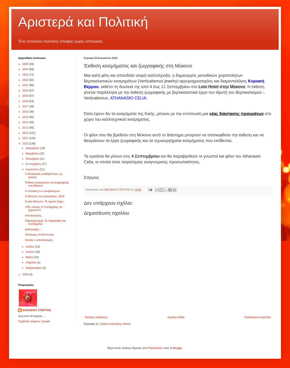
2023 (25, 74)
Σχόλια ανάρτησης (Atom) (115, 323)
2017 (25, 106)
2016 (25, 111)
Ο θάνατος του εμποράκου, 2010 (44, 196)
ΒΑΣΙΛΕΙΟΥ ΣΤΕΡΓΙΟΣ (37, 310)
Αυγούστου (33, 169)
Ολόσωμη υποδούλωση (39, 234)
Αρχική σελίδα (175, 317)
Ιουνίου (30, 251)
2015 (25, 117)
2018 (25, 101)
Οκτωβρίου (33, 158)
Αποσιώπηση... (34, 215)
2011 (25, 138)
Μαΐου (30, 257)
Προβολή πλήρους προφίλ (34, 321)
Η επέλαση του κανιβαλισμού (42, 191)
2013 (25, 127)
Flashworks (155, 348)
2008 (25, 274)
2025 (25, 64)
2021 (25, 85)
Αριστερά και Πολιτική (83, 21)
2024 (25, 69)
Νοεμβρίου (32, 153)
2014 (25, 122)
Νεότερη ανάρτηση (96, 317)
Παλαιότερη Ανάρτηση (257, 317)
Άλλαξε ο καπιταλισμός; (39, 240)
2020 (25, 90)
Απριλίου (31, 262)
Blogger (177, 348)
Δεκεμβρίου (33, 148)
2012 (25, 133)
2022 (25, 80)
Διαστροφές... (33, 229)
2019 (25, 95)
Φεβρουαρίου (34, 267)
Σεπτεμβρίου (34, 164)
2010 (25, 143)
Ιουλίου (30, 246)
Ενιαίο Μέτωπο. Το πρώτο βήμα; (44, 201)
